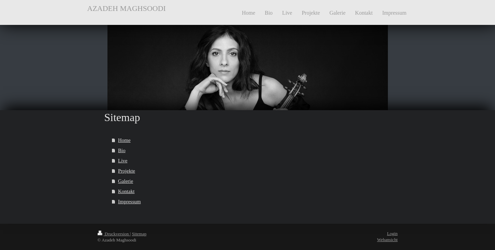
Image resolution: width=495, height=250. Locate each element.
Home (124, 140)
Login (392, 233)
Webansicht (387, 239)
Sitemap (139, 233)
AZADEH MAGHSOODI (126, 8)
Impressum (129, 201)
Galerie (125, 181)
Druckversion (114, 233)
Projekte (126, 171)
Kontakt (126, 191)
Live (123, 160)
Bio (122, 150)
